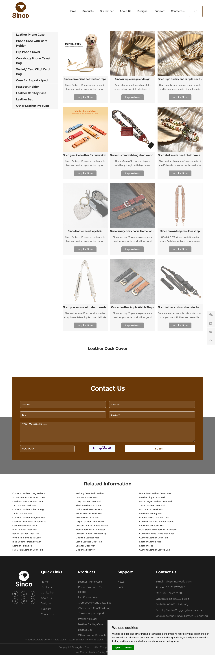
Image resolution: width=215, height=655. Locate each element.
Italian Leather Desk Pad (25, 443)
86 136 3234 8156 (179, 508)
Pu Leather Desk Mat (87, 427)
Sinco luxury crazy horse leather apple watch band (132, 186)
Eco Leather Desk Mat (151, 419)
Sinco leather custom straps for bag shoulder (180, 217)
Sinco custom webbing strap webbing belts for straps (132, 155)
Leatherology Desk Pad (152, 407)
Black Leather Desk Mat (89, 415)
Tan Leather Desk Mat (24, 415)
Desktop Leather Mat (87, 447)
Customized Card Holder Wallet (156, 431)
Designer (142, 11)
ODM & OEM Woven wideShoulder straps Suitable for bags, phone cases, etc (180, 194)
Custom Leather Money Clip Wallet (85, 549)
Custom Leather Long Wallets (28, 403)
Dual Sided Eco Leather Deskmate (158, 439)
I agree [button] (117, 647)
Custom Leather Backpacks (127, 562)
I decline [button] (128, 647)
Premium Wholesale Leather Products (170, 549)
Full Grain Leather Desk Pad (27, 459)
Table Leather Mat (22, 423)
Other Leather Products (92, 545)
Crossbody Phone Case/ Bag (95, 512)
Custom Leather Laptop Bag (154, 459)
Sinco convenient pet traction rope (85, 79)
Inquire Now (85, 97)
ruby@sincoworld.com (178, 491)
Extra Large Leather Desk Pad (155, 411)
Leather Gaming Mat (150, 423)
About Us (125, 11)
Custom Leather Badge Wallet (28, 427)
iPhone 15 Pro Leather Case (154, 427)
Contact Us (177, 11)
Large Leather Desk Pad (89, 451)
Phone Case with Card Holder (91, 499)
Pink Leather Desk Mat (24, 439)
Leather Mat (146, 455)
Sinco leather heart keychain (85, 186)
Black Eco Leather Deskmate (155, 403)
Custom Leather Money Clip (91, 443)
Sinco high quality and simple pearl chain (180, 79)
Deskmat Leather (85, 459)
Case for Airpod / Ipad (91, 523)
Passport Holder (87, 528)
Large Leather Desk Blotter (90, 431)
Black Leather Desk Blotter (90, 439)
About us (46, 508)
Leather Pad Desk (22, 455)
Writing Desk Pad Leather (90, 403)
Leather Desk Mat (85, 455)
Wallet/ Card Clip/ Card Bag (94, 518)
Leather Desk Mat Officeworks (29, 431)
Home (72, 11)
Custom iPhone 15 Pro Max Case (156, 443)
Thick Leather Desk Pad (152, 415)
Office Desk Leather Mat (89, 419)
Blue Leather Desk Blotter (26, 451)
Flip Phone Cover (88, 507)
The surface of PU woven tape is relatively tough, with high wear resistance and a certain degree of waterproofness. (132, 163)
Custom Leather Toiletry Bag (28, 419)
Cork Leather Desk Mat (25, 435)
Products (88, 11)
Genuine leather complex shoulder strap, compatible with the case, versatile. (180, 225)
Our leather (107, 11)
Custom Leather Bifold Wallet (92, 435)
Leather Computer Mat (152, 435)
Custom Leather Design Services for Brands (127, 549)
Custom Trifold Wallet (55, 549)
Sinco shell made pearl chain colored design (180, 155)
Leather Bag (85, 539)
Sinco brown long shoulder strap (180, 186)
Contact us (47, 524)
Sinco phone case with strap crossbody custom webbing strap (85, 217)
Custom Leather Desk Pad (153, 447)
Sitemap (137, 557)
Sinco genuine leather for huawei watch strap (85, 155)
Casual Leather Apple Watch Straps (132, 217)
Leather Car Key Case (90, 534)
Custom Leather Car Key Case (96, 562)
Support (160, 11)
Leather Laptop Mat (150, 451)
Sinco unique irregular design (132, 79)
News (121, 491)
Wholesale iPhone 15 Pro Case (28, 407)
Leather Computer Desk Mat (28, 411)
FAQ (120, 497)
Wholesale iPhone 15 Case (26, 447)
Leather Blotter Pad (86, 407)
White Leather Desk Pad (89, 423)
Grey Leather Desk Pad (88, 411)
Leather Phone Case (90, 491)
